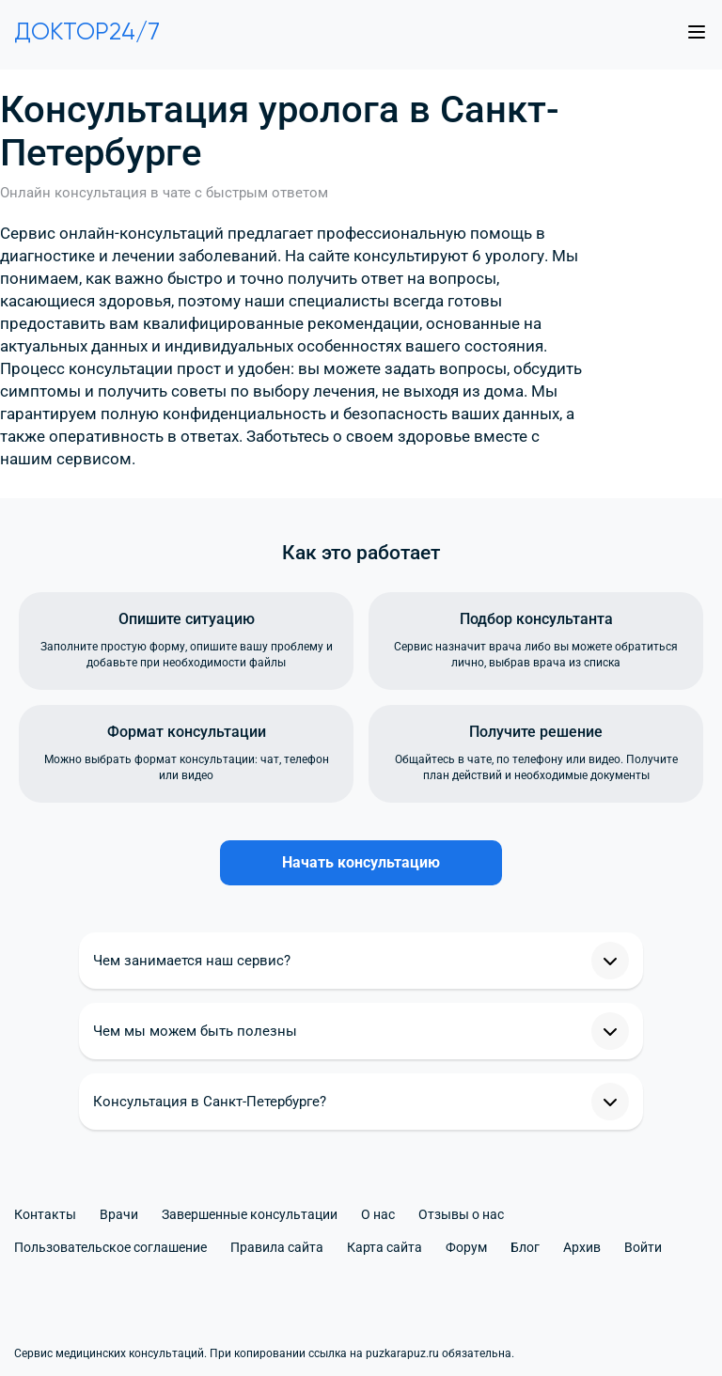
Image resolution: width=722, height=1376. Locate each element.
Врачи (119, 1214)
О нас (378, 1214)
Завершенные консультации (249, 1214)
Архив (582, 1247)
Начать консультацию (361, 862)
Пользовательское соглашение (110, 1247)
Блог (525, 1247)
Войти (643, 1247)
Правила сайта (276, 1247)
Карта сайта (384, 1247)
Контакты (45, 1214)
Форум (466, 1247)
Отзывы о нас (461, 1214)
